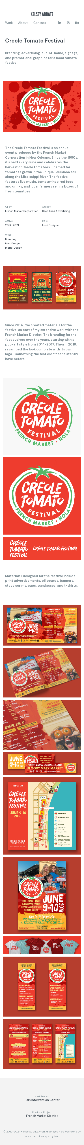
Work (9, 23)
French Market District (23, 335)
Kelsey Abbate (42, 14)
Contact (39, 23)
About (23, 23)
